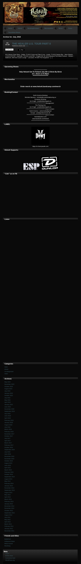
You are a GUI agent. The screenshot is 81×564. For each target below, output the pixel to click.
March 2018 (8, 429)
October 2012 (8, 510)
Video (6, 373)
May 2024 (7, 382)
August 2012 (8, 515)
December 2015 (9, 456)
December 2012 (9, 506)
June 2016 (7, 454)
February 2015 (8, 472)
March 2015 (8, 470)
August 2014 (8, 479)
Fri (7, 43)
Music (61, 28)
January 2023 (8, 393)
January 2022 (8, 404)
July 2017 (7, 438)
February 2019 (8, 420)
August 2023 (8, 388)
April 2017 (7, 440)
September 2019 (9, 411)
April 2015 (7, 467)
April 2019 (7, 418)
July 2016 (7, 452)
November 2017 (9, 434)
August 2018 (8, 425)
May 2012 (7, 519)
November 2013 (9, 488)
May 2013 (7, 494)
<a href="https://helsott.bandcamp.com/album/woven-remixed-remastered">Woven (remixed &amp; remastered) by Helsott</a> (40, 326)
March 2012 (8, 524)
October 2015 (8, 461)
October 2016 (8, 447)
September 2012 (9, 513)
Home (10, 28)
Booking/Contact (33, 28)
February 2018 (8, 431)
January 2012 (8, 528)
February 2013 (8, 501)
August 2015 (8, 463)
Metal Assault (8, 543)
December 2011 (9, 531)
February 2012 (8, 526)
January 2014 (8, 486)
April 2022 (7, 402)
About (20, 28)
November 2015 (9, 458)
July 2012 (7, 517)
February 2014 (8, 483)
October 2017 (8, 436)
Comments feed (10, 558)
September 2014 (9, 476)
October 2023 (8, 386)
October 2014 (8, 474)
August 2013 (8, 492)
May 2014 (7, 481)
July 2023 (7, 391)
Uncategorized (8, 371)
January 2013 (8, 504)
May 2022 (7, 400)
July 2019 (7, 413)
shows (6, 369)
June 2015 (7, 465)
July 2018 (7, 427)
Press (70, 28)
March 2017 (8, 443)
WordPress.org (10, 560)
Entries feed (9, 556)
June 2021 (7, 407)
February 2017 (8, 445)
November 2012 (9, 508)
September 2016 (9, 449)
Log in (7, 553)
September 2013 (9, 490)
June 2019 (7, 416)
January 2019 (8, 422)
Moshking (7, 546)
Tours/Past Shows (14, 32)
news (27, 45)
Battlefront (7, 539)
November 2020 (9, 409)
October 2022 (8, 395)
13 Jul (7, 44)
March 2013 (8, 499)
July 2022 (7, 398)
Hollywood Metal (9, 541)
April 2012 (7, 522)
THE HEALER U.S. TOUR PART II (31, 43)
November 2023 (9, 384)
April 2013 (7, 497)
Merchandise (49, 28)
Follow (9, 49)
